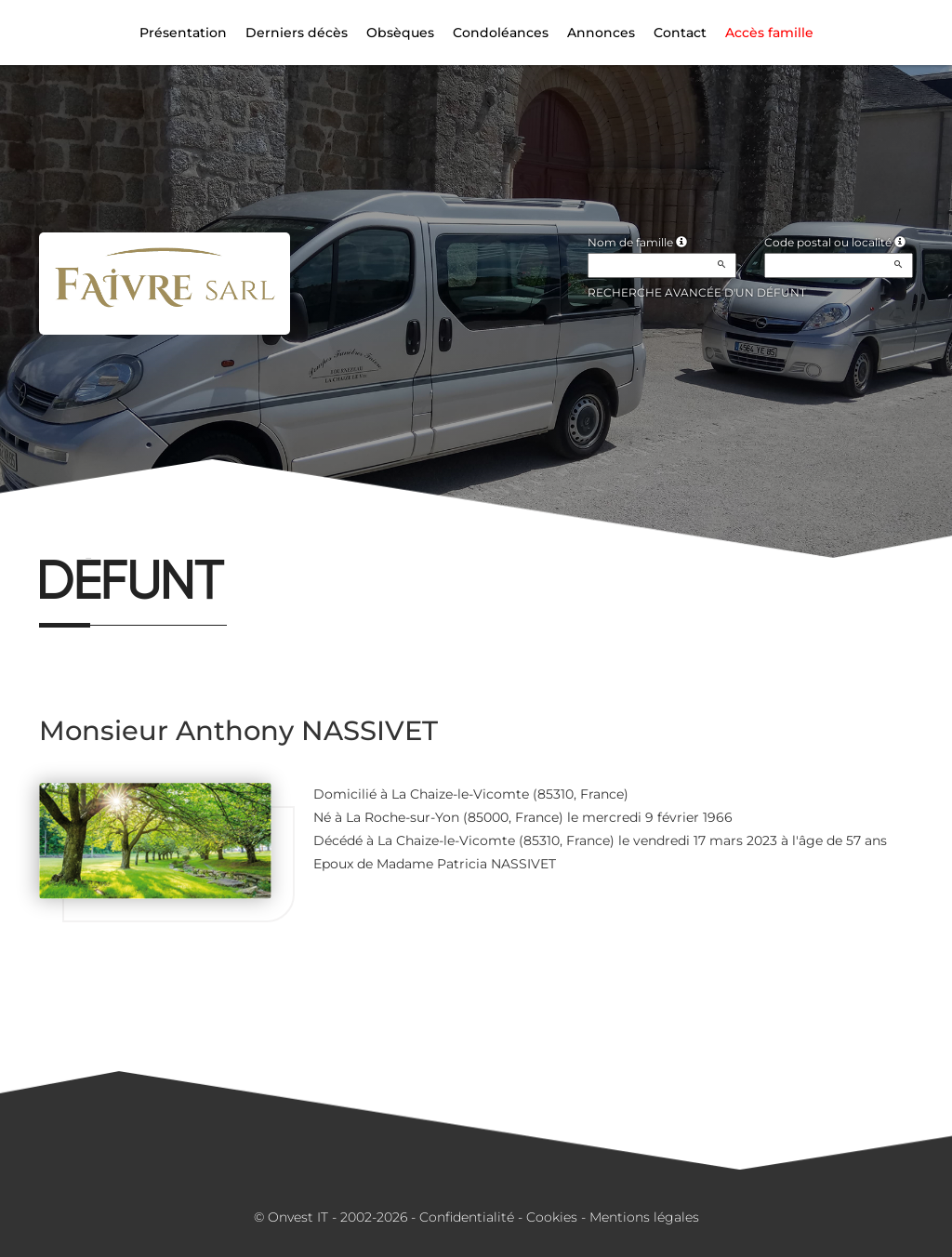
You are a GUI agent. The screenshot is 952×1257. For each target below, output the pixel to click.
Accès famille (769, 32)
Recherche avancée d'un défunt (697, 292)
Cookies (551, 1217)
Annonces (601, 32)
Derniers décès (296, 32)
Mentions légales (644, 1217)
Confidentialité (466, 1217)
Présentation (183, 32)
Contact (680, 32)
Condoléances (501, 32)
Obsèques (400, 32)
